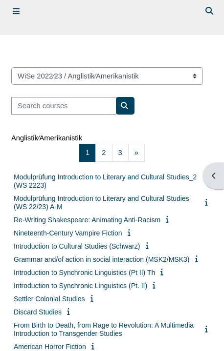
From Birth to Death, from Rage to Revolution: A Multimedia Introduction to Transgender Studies (104, 329)
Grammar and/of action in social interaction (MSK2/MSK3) (101, 259)
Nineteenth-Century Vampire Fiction (68, 233)
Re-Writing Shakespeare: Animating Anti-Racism (87, 220)
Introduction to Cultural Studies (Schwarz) (77, 246)
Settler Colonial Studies (49, 299)
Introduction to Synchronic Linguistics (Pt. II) (80, 286)
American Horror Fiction (50, 347)
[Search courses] (63, 106)
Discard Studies (38, 312)
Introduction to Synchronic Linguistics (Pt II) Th (84, 272)
